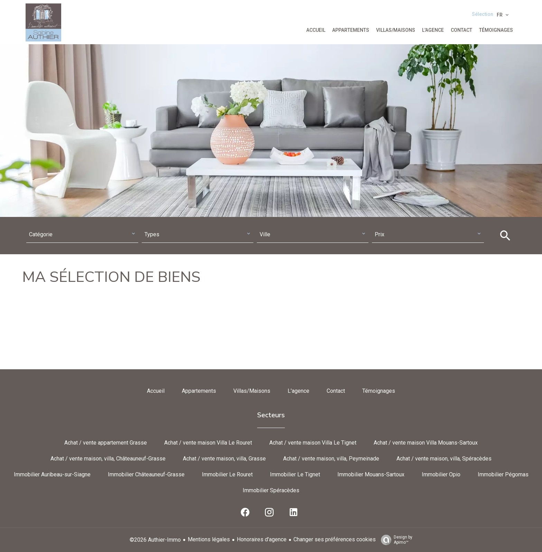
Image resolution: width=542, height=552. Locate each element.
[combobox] (82, 235)
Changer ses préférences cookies (334, 539)
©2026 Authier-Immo (155, 539)
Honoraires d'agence (262, 539)
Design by (394, 540)
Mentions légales (209, 539)
